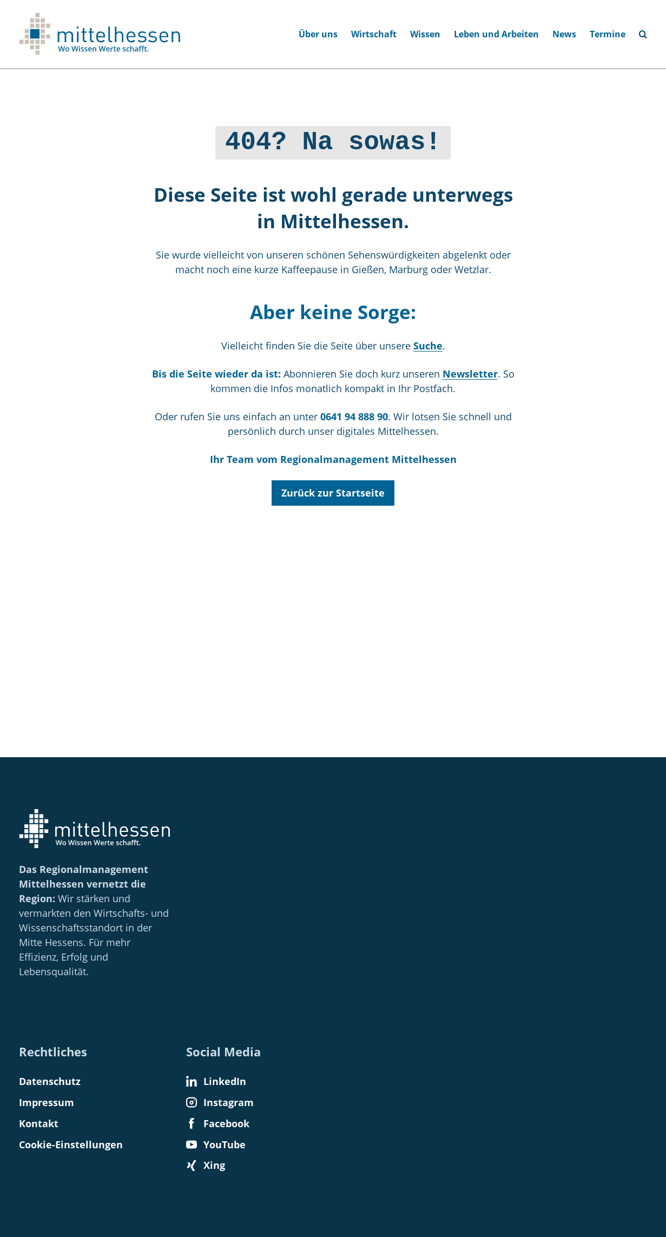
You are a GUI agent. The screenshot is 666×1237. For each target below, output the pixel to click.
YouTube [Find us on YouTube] (216, 1144)
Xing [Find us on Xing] (205, 1165)
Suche (428, 342)
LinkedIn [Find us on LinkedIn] (216, 1081)
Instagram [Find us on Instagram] (220, 1102)
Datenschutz (50, 1081)
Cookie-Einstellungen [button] (71, 1144)
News (564, 34)
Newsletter (470, 371)
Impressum (46, 1102)
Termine (607, 34)
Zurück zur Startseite (333, 490)
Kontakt (38, 1123)
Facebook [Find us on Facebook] (217, 1123)
